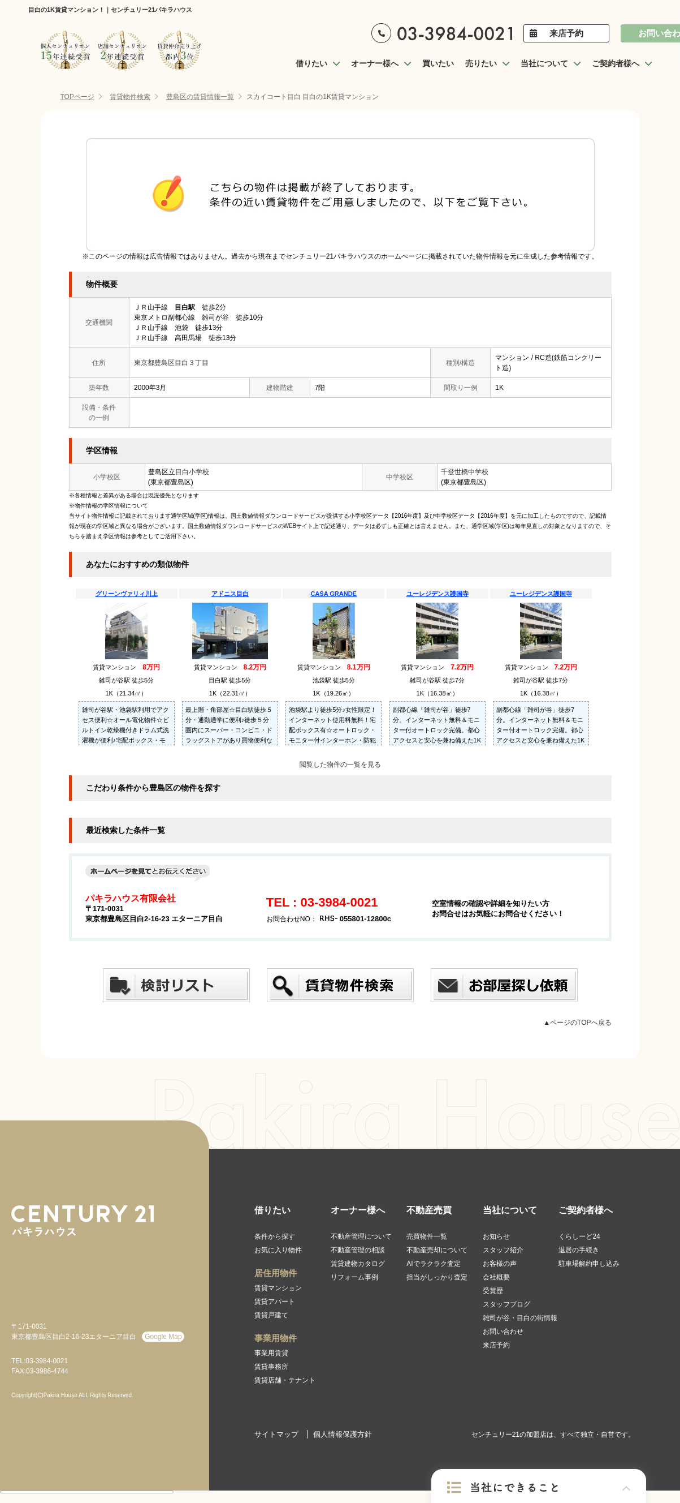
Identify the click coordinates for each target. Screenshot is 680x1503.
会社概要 (496, 1277)
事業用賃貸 (271, 1353)
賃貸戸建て (271, 1315)
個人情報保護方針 (342, 1434)
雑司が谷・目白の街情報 (520, 1318)
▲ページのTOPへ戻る (577, 1023)
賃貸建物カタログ (358, 1264)
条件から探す (274, 1236)
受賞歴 (493, 1291)
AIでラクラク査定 (433, 1264)
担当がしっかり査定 (436, 1277)
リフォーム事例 (354, 1277)
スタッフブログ (506, 1304)
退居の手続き (578, 1250)
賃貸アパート (274, 1302)
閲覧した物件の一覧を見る (340, 764)
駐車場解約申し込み (589, 1264)
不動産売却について (436, 1250)
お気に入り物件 (278, 1250)
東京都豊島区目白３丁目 (171, 363)
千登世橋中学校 (464, 472)
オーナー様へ (358, 1210)
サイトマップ (276, 1434)
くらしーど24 (579, 1236)
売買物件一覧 (426, 1236)
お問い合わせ (503, 1331)
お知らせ (496, 1236)
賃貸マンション (278, 1288)
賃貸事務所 (271, 1367)
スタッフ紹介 (503, 1250)
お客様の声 (500, 1264)
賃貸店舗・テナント (284, 1380)
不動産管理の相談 (358, 1250)
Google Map (163, 1337)
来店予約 (566, 33)
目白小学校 (192, 472)
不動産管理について (361, 1236)
